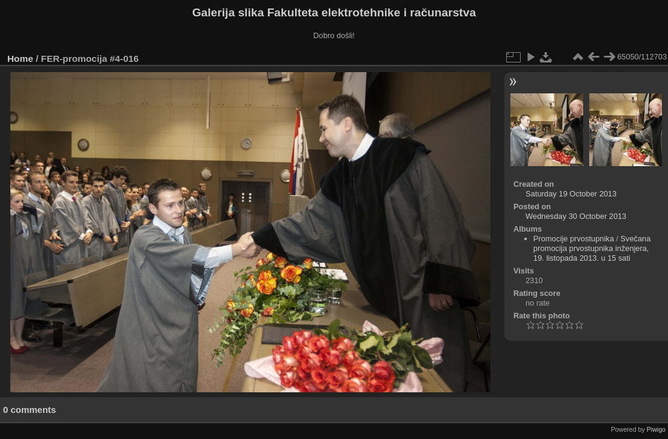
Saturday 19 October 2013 (571, 193)
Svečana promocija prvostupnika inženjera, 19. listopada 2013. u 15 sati (592, 248)
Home (20, 58)
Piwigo (656, 429)
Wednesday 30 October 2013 (576, 216)
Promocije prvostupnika (573, 238)
